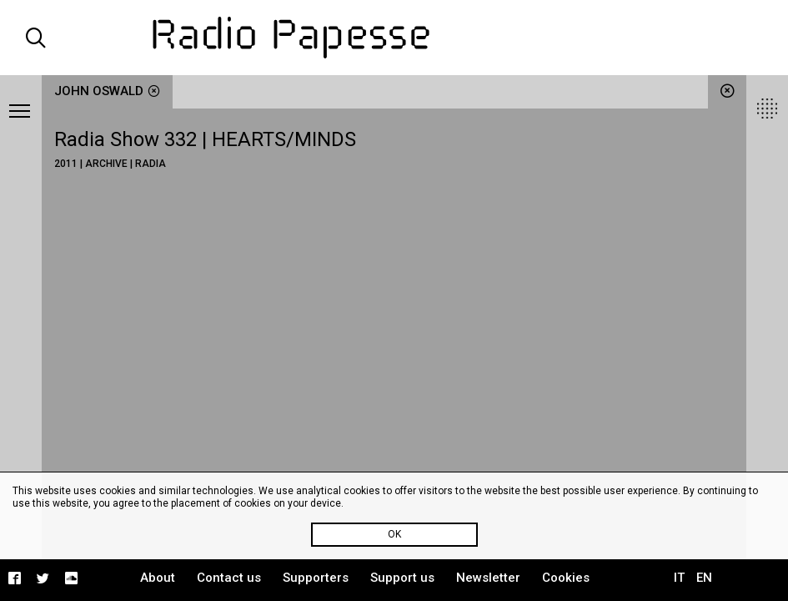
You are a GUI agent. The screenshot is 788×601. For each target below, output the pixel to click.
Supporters (316, 577)
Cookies (566, 577)
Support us (402, 577)
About (157, 577)
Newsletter (488, 577)
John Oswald (107, 90)
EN (704, 577)
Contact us (229, 577)
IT (679, 577)
